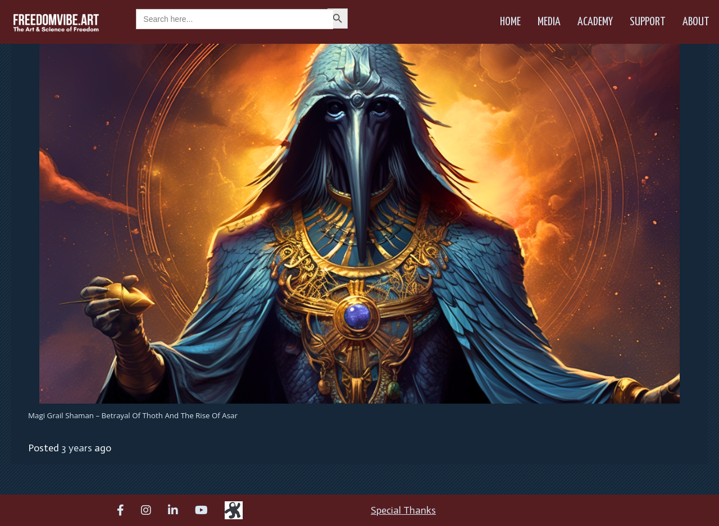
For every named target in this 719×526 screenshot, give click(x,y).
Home (510, 22)
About (695, 22)
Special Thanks (403, 510)
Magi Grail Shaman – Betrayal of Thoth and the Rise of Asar (133, 415)
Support (648, 22)
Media (549, 22)
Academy (595, 22)
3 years (76, 448)
